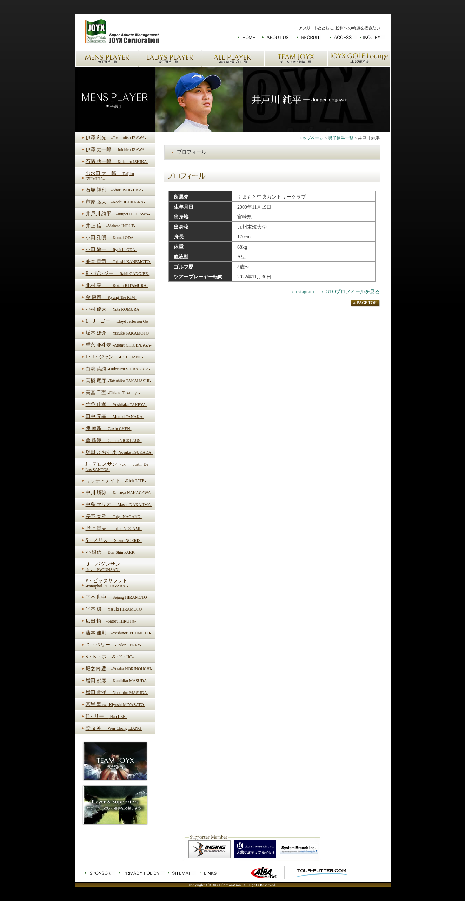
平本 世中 (117, 597)
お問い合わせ (371, 37)
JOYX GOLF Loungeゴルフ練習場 (359, 58)
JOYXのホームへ (121, 32)
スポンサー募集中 (98, 872)
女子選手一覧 (169, 58)
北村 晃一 (117, 285)
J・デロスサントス (117, 467)
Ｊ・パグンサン (103, 567)
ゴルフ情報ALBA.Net (264, 872)
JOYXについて (276, 37)
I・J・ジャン (114, 356)
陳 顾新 (109, 428)
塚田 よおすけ (119, 452)
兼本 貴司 (118, 261)
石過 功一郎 (117, 161)
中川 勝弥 (119, 492)
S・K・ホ (110, 656)
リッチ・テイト (116, 480)
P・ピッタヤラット (107, 583)
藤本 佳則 (118, 633)
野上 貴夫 (114, 528)
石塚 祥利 (114, 190)
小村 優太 (113, 309)
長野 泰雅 (114, 516)
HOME (246, 37)
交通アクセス (341, 37)
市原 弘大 (115, 201)
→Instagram (302, 291)
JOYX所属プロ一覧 (233, 58)
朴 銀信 (111, 552)
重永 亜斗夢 (119, 345)
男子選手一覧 (106, 58)
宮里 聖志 (115, 704)
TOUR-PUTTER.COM (321, 872)
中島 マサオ (119, 504)
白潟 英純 (118, 368)
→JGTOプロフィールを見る (349, 291)
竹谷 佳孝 (116, 404)
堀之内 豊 (119, 668)
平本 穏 (115, 609)
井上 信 (111, 225)
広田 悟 (111, 621)
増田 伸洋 (117, 692)
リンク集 (208, 872)
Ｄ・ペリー (113, 644)
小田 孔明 (110, 237)
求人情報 (309, 37)
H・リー (106, 716)
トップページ (311, 138)
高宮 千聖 (113, 392)
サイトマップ (180, 872)
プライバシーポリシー (140, 872)
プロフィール (191, 152)
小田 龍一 (111, 249)
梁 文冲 (114, 728)
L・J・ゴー (118, 321)
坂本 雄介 (118, 333)
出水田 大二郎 (110, 176)
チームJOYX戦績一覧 (296, 58)
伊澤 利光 (116, 137)
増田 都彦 (117, 680)
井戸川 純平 (118, 213)
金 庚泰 (111, 297)
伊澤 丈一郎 (116, 149)
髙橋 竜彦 (118, 380)
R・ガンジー (118, 273)
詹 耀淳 (114, 440)
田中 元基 (115, 416)
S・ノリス (114, 540)
